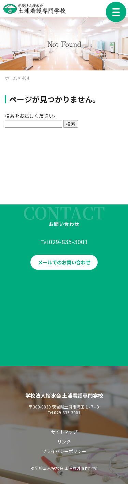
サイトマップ (64, 432)
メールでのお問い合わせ (64, 264)
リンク (64, 441)
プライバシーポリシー (64, 451)
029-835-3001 (68, 243)
